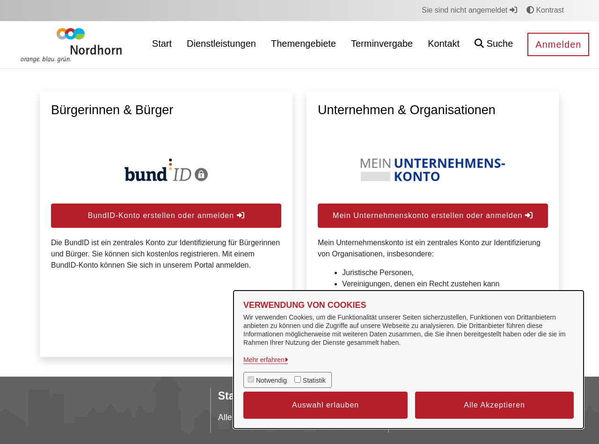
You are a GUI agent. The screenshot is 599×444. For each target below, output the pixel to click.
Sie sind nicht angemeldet (469, 10)
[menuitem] (162, 44)
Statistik (314, 380)
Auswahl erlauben (325, 405)
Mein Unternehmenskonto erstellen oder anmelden (433, 215)
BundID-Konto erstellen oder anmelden (166, 215)
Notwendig (271, 380)
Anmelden (558, 44)
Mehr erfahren (264, 360)
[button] (493, 44)
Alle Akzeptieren (494, 405)
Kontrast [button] (545, 10)
